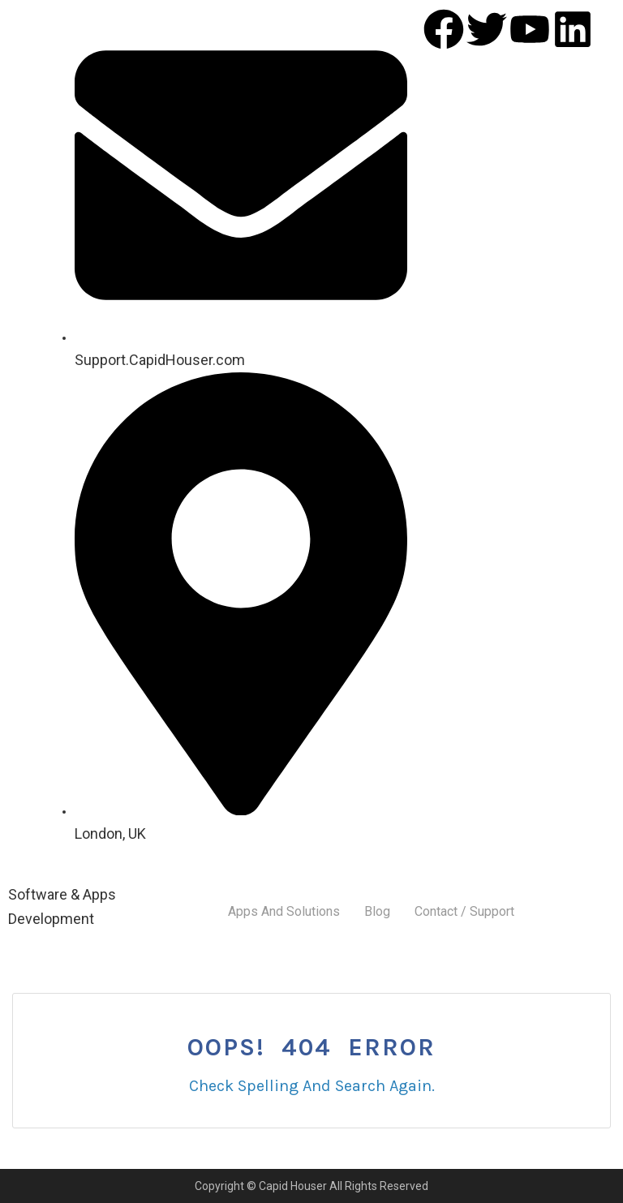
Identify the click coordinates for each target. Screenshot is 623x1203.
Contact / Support (464, 911)
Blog (377, 911)
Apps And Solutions (284, 911)
